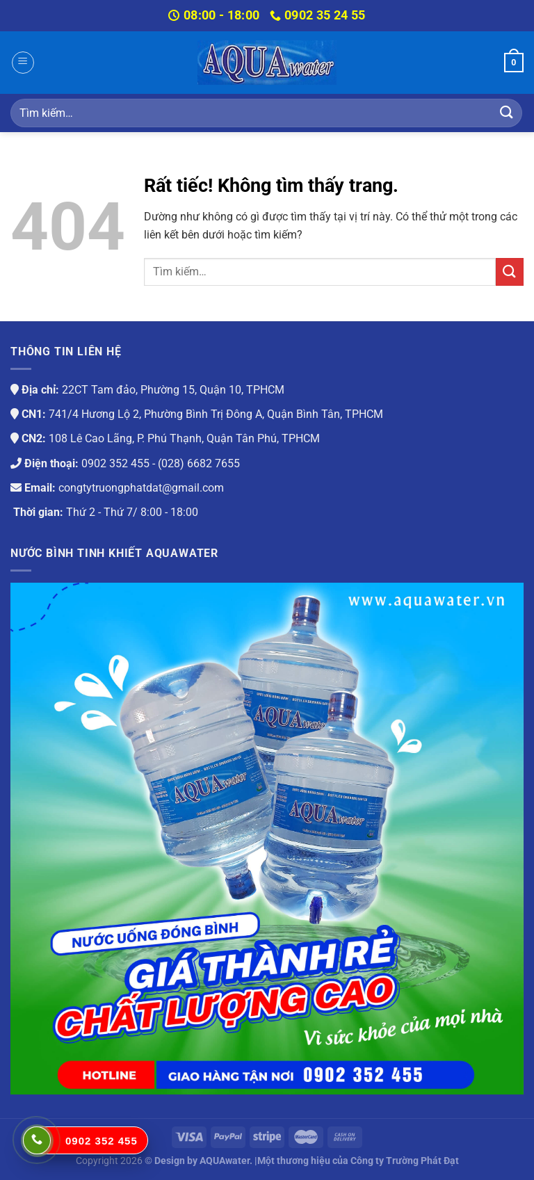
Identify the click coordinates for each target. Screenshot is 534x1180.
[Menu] (23, 62)
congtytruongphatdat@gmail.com (141, 487)
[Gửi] (507, 113)
